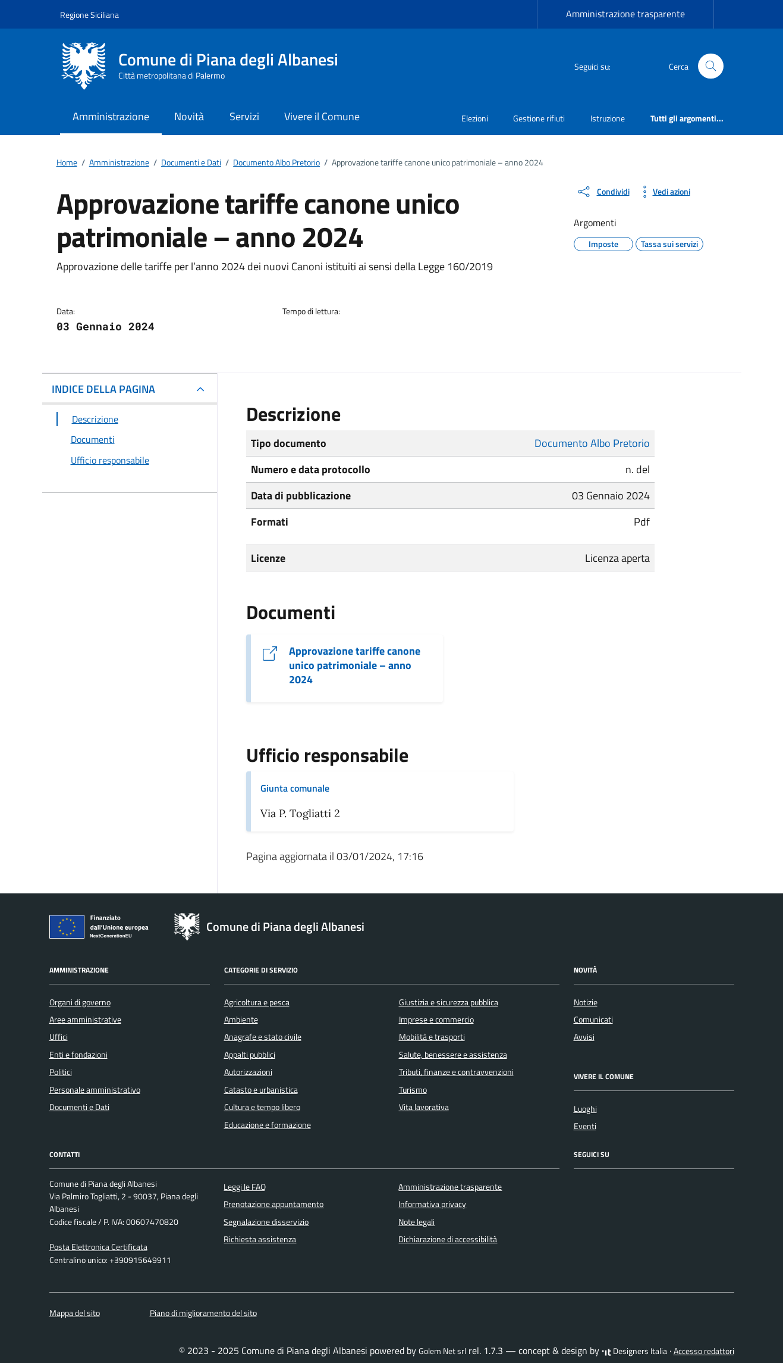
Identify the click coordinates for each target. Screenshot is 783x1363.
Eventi (585, 1126)
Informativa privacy (432, 1204)
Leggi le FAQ (245, 1186)
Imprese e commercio (436, 1019)
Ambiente (241, 1019)
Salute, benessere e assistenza (453, 1054)
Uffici (58, 1036)
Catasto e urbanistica (261, 1089)
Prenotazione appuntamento (273, 1204)
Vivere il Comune (322, 116)
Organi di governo (80, 1002)
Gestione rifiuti (539, 118)
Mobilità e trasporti (432, 1036)
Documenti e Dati (79, 1107)
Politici (60, 1071)
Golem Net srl (442, 1351)
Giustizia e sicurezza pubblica (448, 1002)
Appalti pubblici (249, 1054)
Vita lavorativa (424, 1107)
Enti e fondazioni (78, 1054)
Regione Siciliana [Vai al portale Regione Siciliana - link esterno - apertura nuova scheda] (89, 14)
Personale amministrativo (94, 1089)
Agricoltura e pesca (257, 1002)
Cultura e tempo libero (262, 1107)
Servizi (244, 116)
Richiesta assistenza (260, 1239)
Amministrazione (111, 116)
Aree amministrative (85, 1019)
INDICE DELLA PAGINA (103, 389)
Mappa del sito (74, 1313)
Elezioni (474, 118)
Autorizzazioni (248, 1071)
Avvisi (584, 1036)
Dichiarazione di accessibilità (447, 1239)
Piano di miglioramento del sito (203, 1313)
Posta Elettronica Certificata (98, 1246)
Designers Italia (634, 1351)
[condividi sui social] (603, 191)
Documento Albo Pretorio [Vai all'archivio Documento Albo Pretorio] (592, 443)
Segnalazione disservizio (266, 1221)
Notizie (586, 1002)
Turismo (413, 1089)
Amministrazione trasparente (625, 14)
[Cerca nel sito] (711, 66)
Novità (189, 116)
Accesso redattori (704, 1351)
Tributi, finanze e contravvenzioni (456, 1071)
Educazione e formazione (267, 1124)
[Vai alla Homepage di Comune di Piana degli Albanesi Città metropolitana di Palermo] (206, 66)
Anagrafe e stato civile (262, 1036)
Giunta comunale (294, 788)
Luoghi (585, 1108)
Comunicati (593, 1019)
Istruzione (607, 118)
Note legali (416, 1221)
